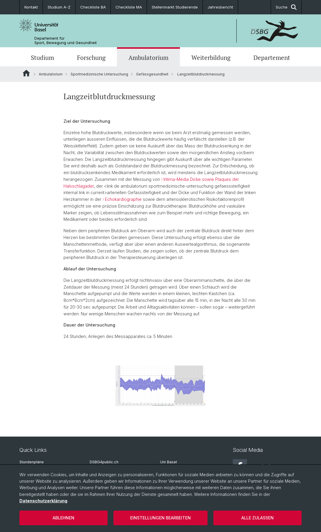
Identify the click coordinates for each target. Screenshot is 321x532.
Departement (271, 57)
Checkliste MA (129, 7)
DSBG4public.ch (104, 462)
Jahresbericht (220, 7)
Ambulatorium (148, 57)
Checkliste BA (93, 7)
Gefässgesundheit (152, 74)
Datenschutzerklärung (43, 500)
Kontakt (31, 7)
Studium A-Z (59, 7)
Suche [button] (286, 7)
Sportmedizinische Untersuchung (99, 74)
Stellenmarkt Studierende (175, 7)
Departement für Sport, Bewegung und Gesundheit (65, 40)
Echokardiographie (124, 199)
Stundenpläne (31, 462)
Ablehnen (63, 517)
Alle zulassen (257, 517)
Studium (42, 57)
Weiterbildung (210, 57)
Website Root (26, 73)
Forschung (91, 57)
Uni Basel (168, 462)
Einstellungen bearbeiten (160, 517)
